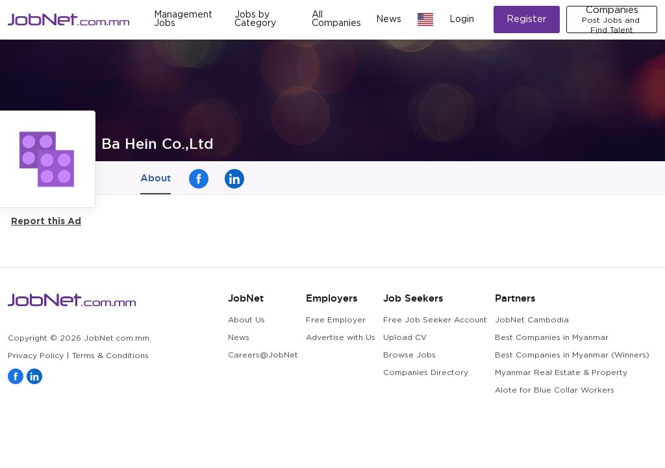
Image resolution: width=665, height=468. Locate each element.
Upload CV (405, 337)
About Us (246, 320)
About (155, 177)
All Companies (336, 19)
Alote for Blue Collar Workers (554, 390)
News (388, 19)
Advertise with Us (340, 337)
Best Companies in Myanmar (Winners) (572, 355)
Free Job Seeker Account (435, 320)
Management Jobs (183, 19)
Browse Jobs (409, 355)
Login (461, 19)
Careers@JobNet (263, 355)
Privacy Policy (36, 355)
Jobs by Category (255, 19)
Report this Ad (46, 221)
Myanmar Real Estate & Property (561, 372)
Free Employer (336, 320)
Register (527, 19)
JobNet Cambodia (532, 320)
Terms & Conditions (110, 355)
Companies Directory (425, 372)
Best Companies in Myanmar (552, 337)
